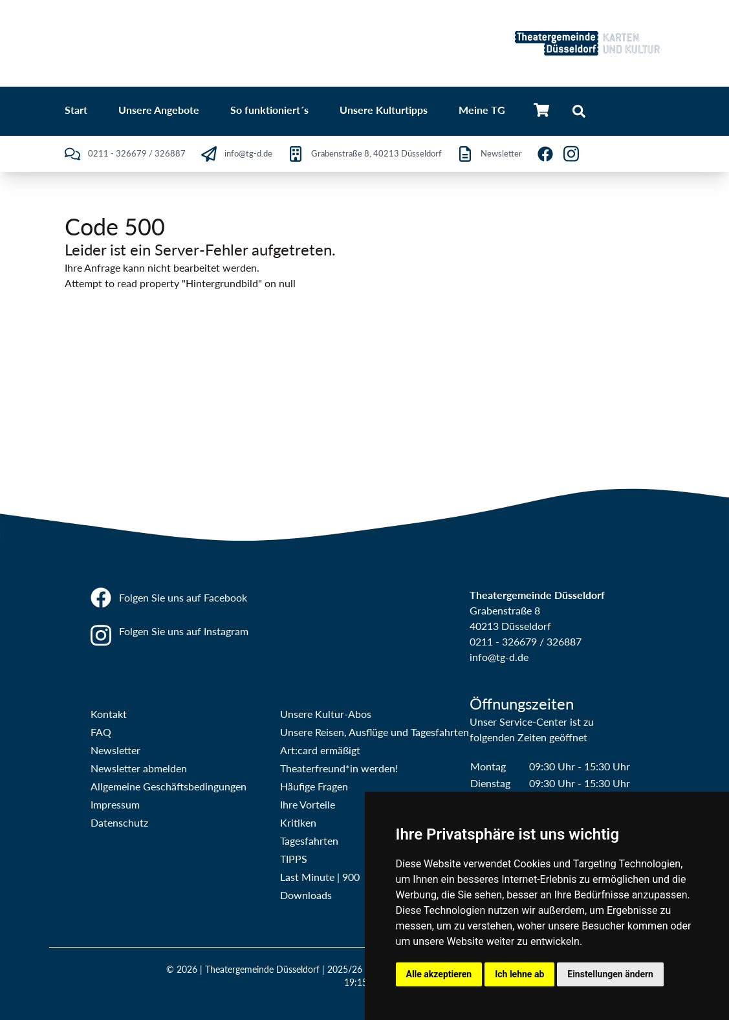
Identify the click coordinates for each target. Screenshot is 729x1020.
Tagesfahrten (309, 840)
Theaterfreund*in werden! (339, 768)
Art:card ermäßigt (320, 750)
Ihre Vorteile (307, 804)
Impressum (115, 804)
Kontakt (109, 714)
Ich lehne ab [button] (519, 974)
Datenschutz (119, 822)
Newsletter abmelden (139, 768)
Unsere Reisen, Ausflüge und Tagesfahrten (374, 732)
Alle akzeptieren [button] (439, 974)
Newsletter (115, 750)
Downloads (306, 895)
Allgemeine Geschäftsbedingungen (168, 786)
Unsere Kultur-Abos (325, 714)
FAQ (101, 732)
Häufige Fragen (314, 786)
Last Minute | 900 (320, 877)
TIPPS (293, 858)
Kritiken (298, 822)
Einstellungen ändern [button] (610, 974)
